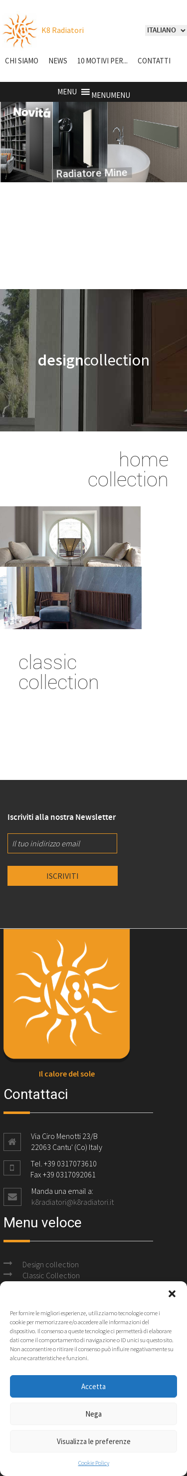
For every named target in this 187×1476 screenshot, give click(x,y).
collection (94, 360)
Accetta (93, 1386)
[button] (172, 1294)
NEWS (57, 60)
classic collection (58, 671)
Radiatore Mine (79, 175)
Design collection (50, 1264)
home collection (128, 468)
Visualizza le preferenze (94, 1441)
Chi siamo (21, 60)
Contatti (154, 60)
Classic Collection (51, 1275)
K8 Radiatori (42, 30)
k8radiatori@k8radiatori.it (72, 1202)
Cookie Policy (93, 1463)
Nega (93, 1414)
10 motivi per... (102, 60)
